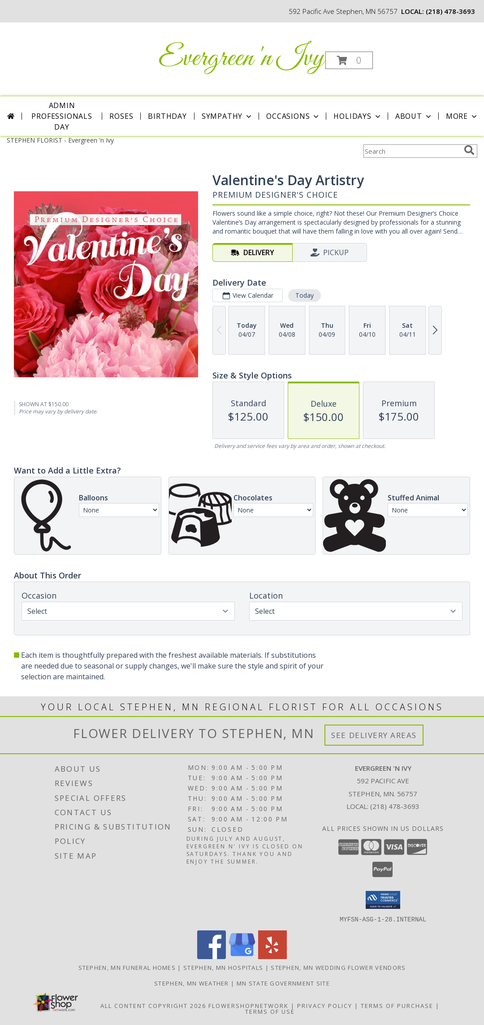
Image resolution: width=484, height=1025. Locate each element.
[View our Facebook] (211, 956)
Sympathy (227, 116)
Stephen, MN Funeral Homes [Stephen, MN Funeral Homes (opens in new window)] (127, 967)
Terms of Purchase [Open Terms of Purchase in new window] (397, 1005)
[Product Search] (412, 151)
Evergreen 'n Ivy (241, 58)
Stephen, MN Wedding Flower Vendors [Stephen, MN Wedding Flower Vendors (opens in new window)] (338, 967)
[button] (349, 60)
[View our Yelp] (272, 956)
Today (304, 295)
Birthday (167, 116)
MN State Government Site (283, 983)
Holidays (357, 116)
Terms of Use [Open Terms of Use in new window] (270, 1011)
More (462, 116)
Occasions (293, 116)
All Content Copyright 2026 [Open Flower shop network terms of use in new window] (153, 1005)
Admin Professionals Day (61, 116)
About (414, 116)
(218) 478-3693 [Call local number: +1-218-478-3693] (450, 11)
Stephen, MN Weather (191, 983)
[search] (469, 150)
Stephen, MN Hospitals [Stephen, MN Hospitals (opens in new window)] (223, 967)
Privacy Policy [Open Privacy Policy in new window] (324, 1005)
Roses (121, 116)
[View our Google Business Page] (242, 956)
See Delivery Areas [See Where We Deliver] (374, 735)
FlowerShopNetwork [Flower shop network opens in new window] (248, 1005)
